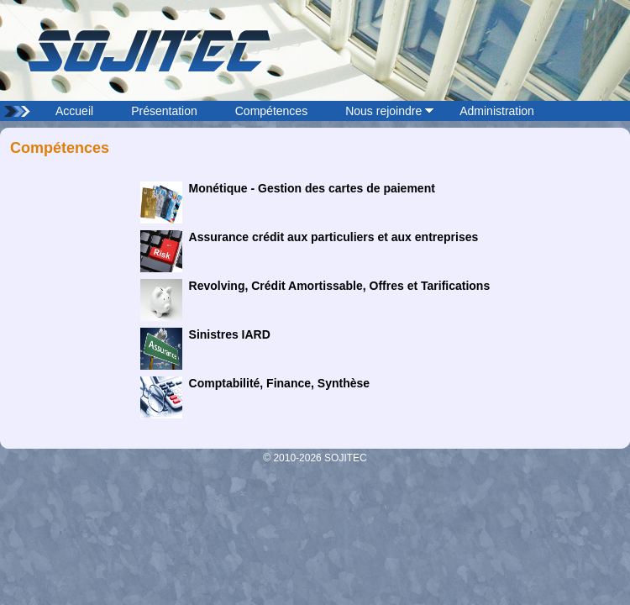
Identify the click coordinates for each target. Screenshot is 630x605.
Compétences (271, 111)
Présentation (164, 111)
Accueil (74, 111)
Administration (496, 111)
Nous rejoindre (383, 111)
